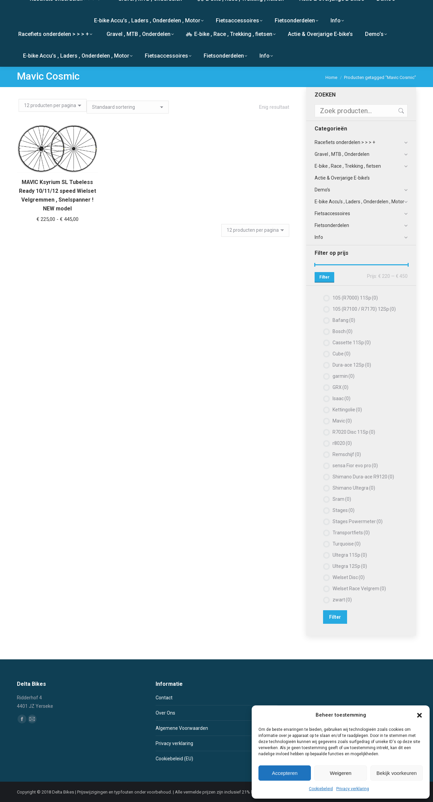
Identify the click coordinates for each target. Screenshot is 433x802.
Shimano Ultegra (354, 488)
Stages (344, 510)
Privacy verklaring (352, 788)
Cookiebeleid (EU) (174, 758)
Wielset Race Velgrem (359, 588)
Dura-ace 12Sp (352, 365)
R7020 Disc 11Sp (354, 432)
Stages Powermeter (358, 521)
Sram (342, 499)
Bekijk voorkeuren (397, 773)
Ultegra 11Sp (350, 555)
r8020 (342, 443)
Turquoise (347, 544)
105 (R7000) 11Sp (355, 298)
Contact (164, 697)
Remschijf (347, 454)
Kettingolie (347, 409)
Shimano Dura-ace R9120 (363, 476)
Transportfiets (351, 532)
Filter (324, 277)
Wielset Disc (349, 577)
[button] (419, 715)
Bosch (342, 331)
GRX (340, 387)
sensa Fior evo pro (355, 465)
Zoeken (400, 110)
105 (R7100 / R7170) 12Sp (364, 309)
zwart (342, 599)
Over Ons (165, 713)
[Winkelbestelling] (128, 107)
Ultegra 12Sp (350, 566)
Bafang (344, 320)
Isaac (341, 398)
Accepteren (285, 773)
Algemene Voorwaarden (182, 728)
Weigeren (340, 773)
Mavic (342, 421)
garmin (344, 376)
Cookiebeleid (321, 788)
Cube (341, 353)
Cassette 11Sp (352, 342)
